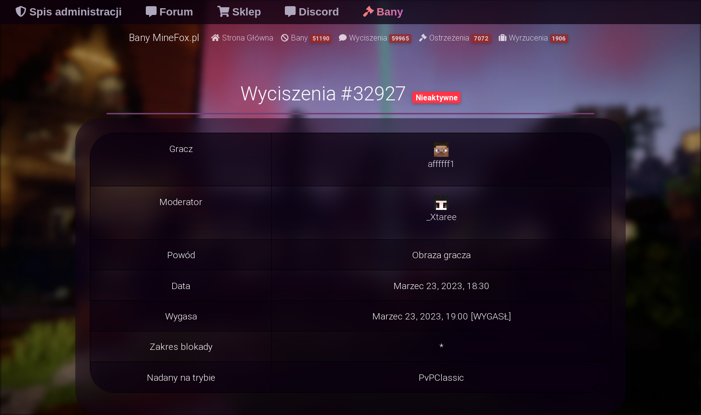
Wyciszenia (375, 38)
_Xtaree (441, 216)
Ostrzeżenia (455, 38)
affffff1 (441, 163)
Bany (306, 38)
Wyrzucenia (534, 38)
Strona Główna (242, 37)
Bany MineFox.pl (164, 37)
